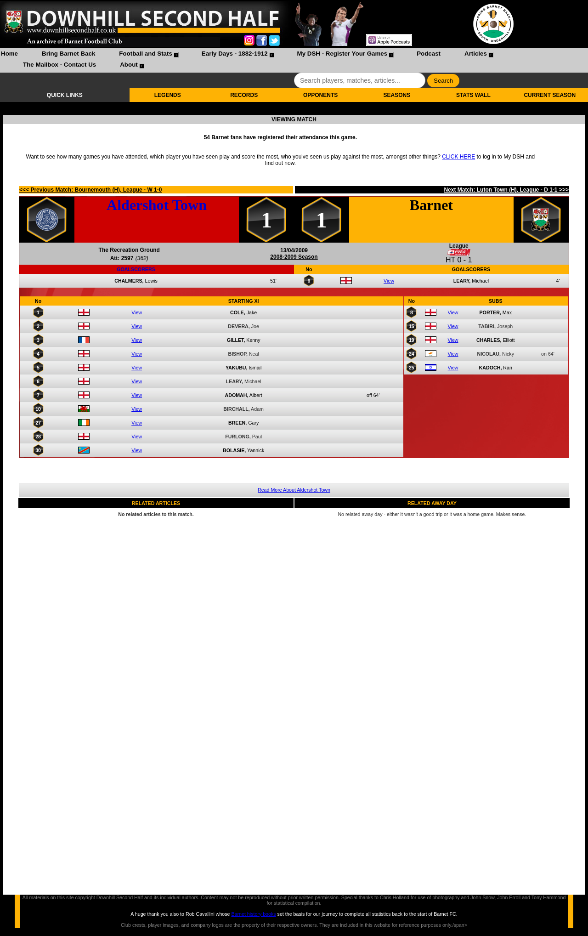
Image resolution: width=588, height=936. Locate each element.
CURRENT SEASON (550, 95)
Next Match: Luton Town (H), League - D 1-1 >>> (506, 190)
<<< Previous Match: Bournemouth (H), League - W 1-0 (90, 190)
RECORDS (244, 95)
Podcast (429, 53)
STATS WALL (473, 95)
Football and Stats (145, 53)
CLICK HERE (458, 156)
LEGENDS (167, 95)
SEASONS (397, 95)
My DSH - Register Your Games (342, 53)
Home (9, 53)
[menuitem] (9, 54)
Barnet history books (253, 914)
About (129, 64)
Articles (475, 53)
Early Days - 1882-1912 (235, 53)
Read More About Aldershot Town (294, 490)
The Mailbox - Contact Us (59, 64)
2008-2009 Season (293, 257)
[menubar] (294, 60)
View (389, 281)
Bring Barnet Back (68, 53)
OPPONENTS (320, 95)
